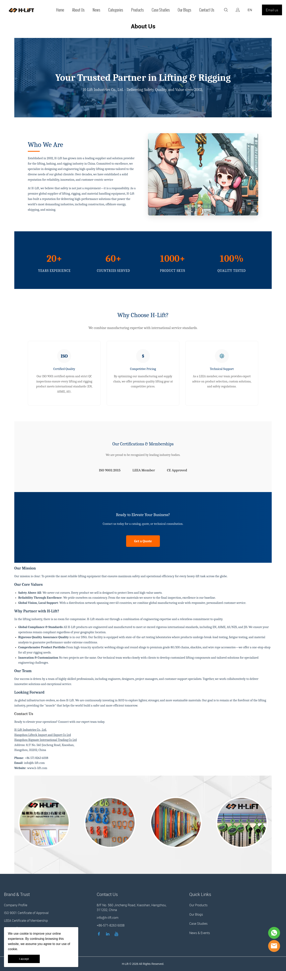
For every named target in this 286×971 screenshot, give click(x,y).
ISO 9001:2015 (110, 470)
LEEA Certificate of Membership (26, 920)
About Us (78, 10)
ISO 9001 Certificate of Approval (26, 913)
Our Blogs (184, 10)
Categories (115, 10)
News (96, 10)
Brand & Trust (17, 894)
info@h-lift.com (107, 917)
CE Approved (177, 470)
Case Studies (161, 10)
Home (60, 10)
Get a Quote (143, 541)
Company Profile (15, 905)
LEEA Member (143, 470)
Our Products (198, 905)
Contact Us (206, 10)
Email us (272, 10)
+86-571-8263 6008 (111, 925)
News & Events (199, 933)
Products (137, 10)
